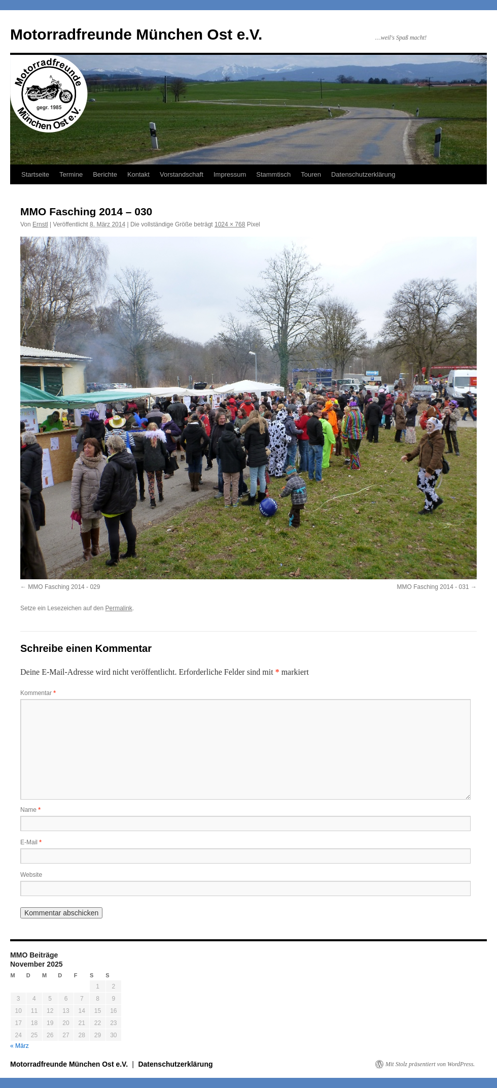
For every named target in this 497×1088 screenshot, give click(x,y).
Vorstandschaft (181, 174)
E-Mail (31, 842)
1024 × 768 (230, 224)
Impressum (230, 174)
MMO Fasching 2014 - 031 (433, 586)
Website (31, 874)
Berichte (105, 174)
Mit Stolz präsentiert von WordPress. (430, 1064)
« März (19, 1045)
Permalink (118, 608)
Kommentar (38, 693)
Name (30, 809)
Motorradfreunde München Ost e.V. (136, 34)
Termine (71, 174)
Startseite (35, 174)
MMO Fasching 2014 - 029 (64, 586)
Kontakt (138, 174)
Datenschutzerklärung (363, 174)
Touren (311, 174)
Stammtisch (273, 174)
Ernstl (40, 224)
